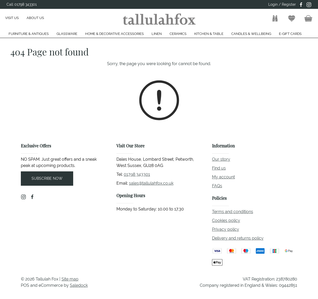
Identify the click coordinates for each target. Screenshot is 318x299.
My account (223, 177)
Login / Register (282, 4)
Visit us (12, 18)
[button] (275, 18)
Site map (69, 279)
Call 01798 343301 (22, 4)
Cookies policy (226, 220)
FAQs (217, 185)
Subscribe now (47, 178)
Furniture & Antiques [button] (29, 34)
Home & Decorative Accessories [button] (114, 34)
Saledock (79, 285)
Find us (219, 168)
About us (35, 18)
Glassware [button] (67, 34)
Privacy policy (225, 229)
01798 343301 (137, 174)
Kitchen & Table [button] (208, 34)
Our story (221, 159)
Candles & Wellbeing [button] (251, 34)
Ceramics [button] (178, 34)
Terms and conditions (232, 211)
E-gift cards (290, 34)
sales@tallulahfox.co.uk (151, 183)
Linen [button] (157, 34)
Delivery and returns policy (238, 238)
